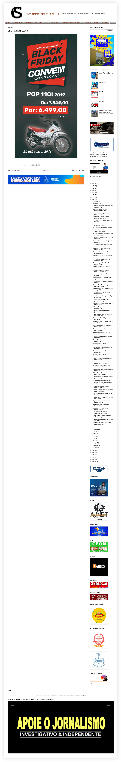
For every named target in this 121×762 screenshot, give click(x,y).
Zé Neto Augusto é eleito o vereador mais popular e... (102, 329)
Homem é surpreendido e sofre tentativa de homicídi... (101, 405)
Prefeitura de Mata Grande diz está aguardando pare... (102, 278)
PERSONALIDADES (17, 22)
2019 (93, 199)
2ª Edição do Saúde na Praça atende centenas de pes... (102, 256)
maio (94, 438)
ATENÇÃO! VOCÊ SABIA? (106, 73)
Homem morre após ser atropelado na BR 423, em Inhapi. (103, 370)
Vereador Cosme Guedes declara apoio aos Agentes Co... (101, 271)
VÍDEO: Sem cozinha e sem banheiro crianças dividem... (102, 228)
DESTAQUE (105, 22)
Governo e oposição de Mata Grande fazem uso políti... (102, 263)
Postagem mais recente (14, 170)
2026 (93, 183)
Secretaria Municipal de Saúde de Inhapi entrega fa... (101, 249)
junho (94, 436)
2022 (93, 192)
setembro (95, 429)
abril (94, 440)
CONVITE (102, 101)
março (95, 443)
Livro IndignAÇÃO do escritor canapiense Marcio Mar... (100, 412)
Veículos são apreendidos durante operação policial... (101, 307)
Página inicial (46, 170)
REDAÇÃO (96, 22)
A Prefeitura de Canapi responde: (101, 380)
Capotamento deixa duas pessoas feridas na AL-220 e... (101, 401)
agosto (95, 431)
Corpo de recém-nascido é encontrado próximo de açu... (103, 377)
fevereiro (95, 445)
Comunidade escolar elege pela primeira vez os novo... (101, 217)
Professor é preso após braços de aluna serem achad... (101, 366)
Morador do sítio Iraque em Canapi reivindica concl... (102, 213)
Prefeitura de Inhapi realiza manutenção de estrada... (100, 344)
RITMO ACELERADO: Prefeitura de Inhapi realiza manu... (102, 423)
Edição (9, 690)
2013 (93, 461)
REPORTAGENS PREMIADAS (33, 22)
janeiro (95, 447)
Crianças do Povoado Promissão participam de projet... (101, 300)
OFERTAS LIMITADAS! (99, 231)
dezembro (96, 201)
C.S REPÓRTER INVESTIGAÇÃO (71, 22)
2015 (93, 457)
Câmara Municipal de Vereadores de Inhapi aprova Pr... (102, 340)
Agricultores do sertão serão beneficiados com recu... (100, 210)
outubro (95, 427)
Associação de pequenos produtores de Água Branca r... (102, 348)
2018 (93, 450)
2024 (93, 188)
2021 (93, 195)
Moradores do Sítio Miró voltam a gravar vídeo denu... (101, 224)
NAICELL (101, 92)
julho (94, 433)
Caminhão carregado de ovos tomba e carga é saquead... (103, 390)
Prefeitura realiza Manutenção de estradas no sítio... (101, 260)
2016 (93, 455)
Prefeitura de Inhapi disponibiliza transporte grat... (101, 293)
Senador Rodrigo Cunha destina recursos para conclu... (101, 267)
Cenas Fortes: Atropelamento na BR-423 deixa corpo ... (102, 416)
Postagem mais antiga (78, 170)
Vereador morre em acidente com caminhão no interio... (101, 387)
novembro (96, 203)
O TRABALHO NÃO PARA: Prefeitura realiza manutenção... (102, 383)
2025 (93, 186)
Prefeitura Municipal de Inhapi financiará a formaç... (100, 285)
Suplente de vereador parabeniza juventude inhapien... (101, 311)
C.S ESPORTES (86, 22)
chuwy (71, 695)
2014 (93, 459)
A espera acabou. (103, 82)
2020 (93, 197)
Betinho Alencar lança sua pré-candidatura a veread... (101, 373)
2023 (93, 190)
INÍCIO (8, 22)
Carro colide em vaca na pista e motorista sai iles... (101, 408)
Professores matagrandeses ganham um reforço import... (102, 337)
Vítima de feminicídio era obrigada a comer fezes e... (102, 359)
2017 (93, 452)
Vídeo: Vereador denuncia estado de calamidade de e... (102, 315)
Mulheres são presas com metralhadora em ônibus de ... (101, 362)
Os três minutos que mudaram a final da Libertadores (102, 245)
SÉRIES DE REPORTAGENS (52, 22)
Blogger (83, 695)
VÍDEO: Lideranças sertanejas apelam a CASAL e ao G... (103, 234)
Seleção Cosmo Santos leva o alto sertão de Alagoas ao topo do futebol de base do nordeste (106, 113)
